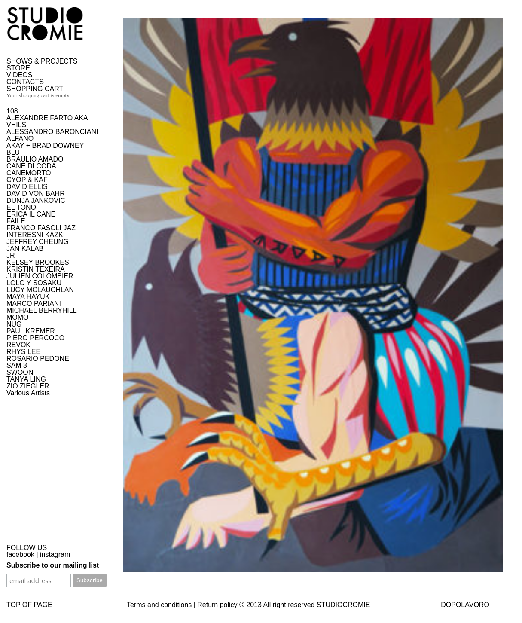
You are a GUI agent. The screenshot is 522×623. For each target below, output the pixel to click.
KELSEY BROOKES (37, 262)
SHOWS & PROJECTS (41, 61)
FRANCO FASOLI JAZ (41, 228)
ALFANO (20, 138)
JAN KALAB (24, 248)
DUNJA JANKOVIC (35, 200)
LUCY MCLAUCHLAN (40, 289)
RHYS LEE (23, 351)
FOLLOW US (26, 547)
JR (10, 255)
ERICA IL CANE (30, 214)
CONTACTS (25, 82)
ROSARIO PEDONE (37, 358)
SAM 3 (16, 365)
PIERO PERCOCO (35, 338)
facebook (20, 554)
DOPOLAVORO (465, 604)
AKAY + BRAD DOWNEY (45, 145)
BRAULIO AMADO (34, 159)
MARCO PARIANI (33, 303)
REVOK (18, 344)
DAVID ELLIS (27, 186)
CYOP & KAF (27, 179)
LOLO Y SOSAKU (33, 283)
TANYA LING (26, 379)
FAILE (15, 221)
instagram (55, 554)
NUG (14, 324)
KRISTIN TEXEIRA (35, 269)
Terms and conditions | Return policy (182, 604)
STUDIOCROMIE (343, 604)
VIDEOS (19, 75)
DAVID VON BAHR (35, 193)
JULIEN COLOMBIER (39, 276)
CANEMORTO (28, 173)
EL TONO (21, 207)
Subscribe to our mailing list (52, 565)
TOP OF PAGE (29, 604)
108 (12, 111)
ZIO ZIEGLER (27, 386)
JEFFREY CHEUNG (37, 241)
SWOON (19, 372)
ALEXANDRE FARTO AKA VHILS (47, 121)
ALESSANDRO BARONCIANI (52, 131)
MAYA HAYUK (27, 296)
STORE (18, 68)
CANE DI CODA (31, 166)
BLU (13, 152)
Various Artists (28, 393)
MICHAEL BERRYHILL (41, 310)
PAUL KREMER (30, 331)
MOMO (17, 317)
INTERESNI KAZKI (35, 234)
